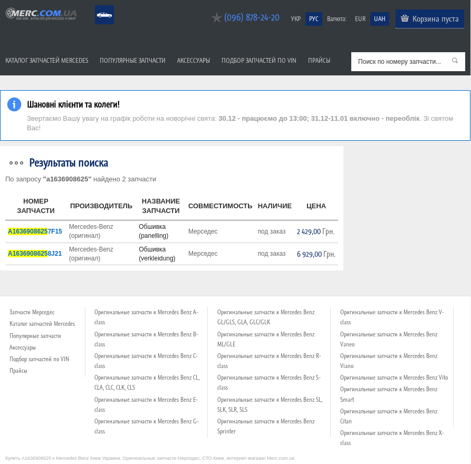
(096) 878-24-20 (252, 17)
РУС (314, 19)
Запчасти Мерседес (31, 312)
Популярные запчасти (133, 60)
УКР (296, 19)
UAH (380, 19)
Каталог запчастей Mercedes (46, 60)
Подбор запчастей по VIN (259, 60)
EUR (360, 19)
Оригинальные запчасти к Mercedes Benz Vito (394, 377)
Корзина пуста (435, 18)
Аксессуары (193, 60)
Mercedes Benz (97, 5)
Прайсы (319, 60)
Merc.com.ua (1, 6)
